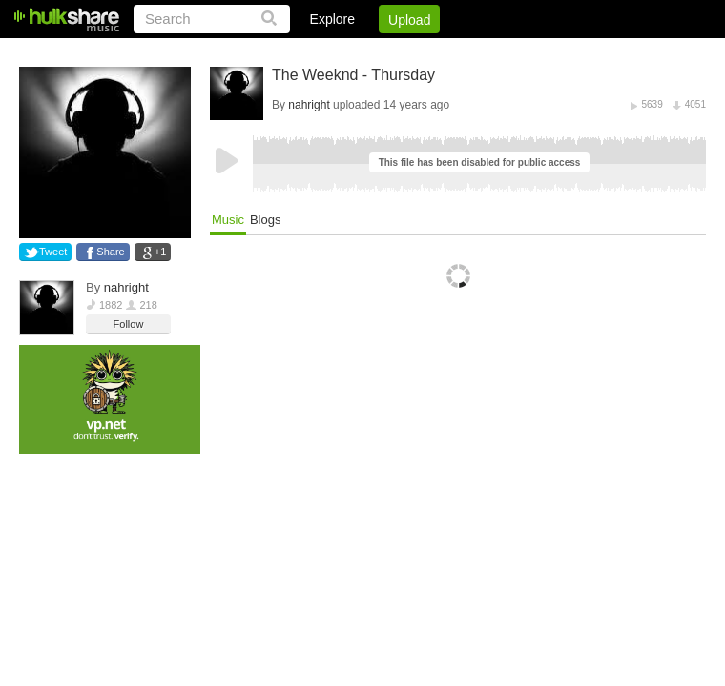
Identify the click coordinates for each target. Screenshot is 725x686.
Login (312, 52)
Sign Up (380, 52)
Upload (409, 20)
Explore (332, 19)
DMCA (509, 52)
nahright (126, 287)
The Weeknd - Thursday (353, 75)
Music (228, 219)
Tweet (53, 251)
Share (110, 251)
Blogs (265, 219)
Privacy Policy (599, 52)
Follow (129, 324)
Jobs (447, 52)
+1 (161, 251)
